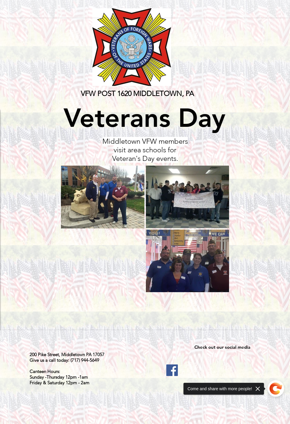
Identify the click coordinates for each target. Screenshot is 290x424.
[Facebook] (172, 370)
